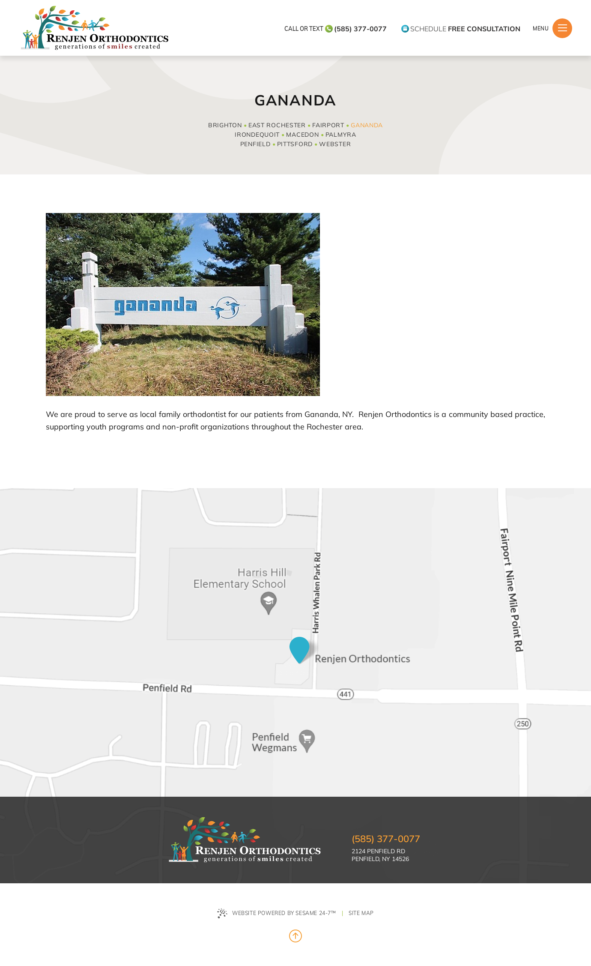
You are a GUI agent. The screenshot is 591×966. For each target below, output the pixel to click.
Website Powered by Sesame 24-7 (276, 913)
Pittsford (295, 144)
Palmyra (340, 134)
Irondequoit (257, 134)
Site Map (361, 912)
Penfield (255, 144)
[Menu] (562, 28)
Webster (335, 144)
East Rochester (277, 125)
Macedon (302, 134)
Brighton (225, 125)
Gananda (367, 125)
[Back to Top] (295, 936)
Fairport (328, 125)
